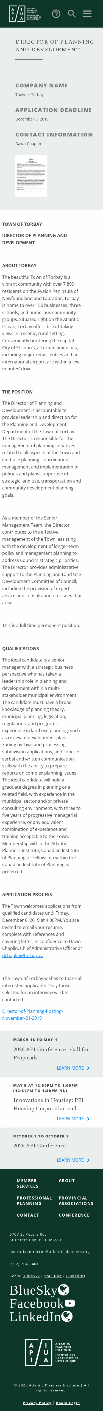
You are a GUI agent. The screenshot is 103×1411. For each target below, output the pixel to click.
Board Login (68, 1403)
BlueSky (32, 1275)
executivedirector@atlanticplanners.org (50, 1251)
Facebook (37, 1303)
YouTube (53, 1275)
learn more (71, 1068)
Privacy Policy (37, 1403)
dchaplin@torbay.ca (22, 955)
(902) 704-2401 (24, 1263)
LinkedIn (75, 1275)
